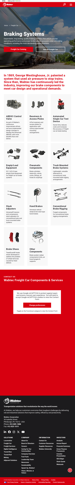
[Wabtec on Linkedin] (5, 432)
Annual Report (62, 443)
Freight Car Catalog (18, 49)
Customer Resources (46, 443)
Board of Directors (27, 443)
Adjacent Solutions (10, 460)
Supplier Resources (46, 446)
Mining (6, 457)
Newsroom (25, 462)
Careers (24, 446)
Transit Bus (8, 452)
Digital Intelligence (10, 449)
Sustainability (26, 465)
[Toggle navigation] (71, 4)
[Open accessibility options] (70, 470)
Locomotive (8, 441)
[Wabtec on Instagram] (14, 432)
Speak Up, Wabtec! (28, 468)
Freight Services (9, 446)
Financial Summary (63, 446)
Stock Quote (61, 461)
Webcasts (60, 464)
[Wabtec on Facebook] (9, 432)
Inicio (6, 25)
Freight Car (14, 25)
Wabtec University (45, 449)
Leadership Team (27, 459)
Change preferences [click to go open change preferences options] (37, 305)
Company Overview (28, 454)
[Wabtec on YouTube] (23, 432)
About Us (24, 441)
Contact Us (43, 441)
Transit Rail (8, 455)
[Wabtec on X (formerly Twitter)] (18, 432)
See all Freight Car (50, 49)
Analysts (60, 441)
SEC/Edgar (60, 459)
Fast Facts (25, 457)
